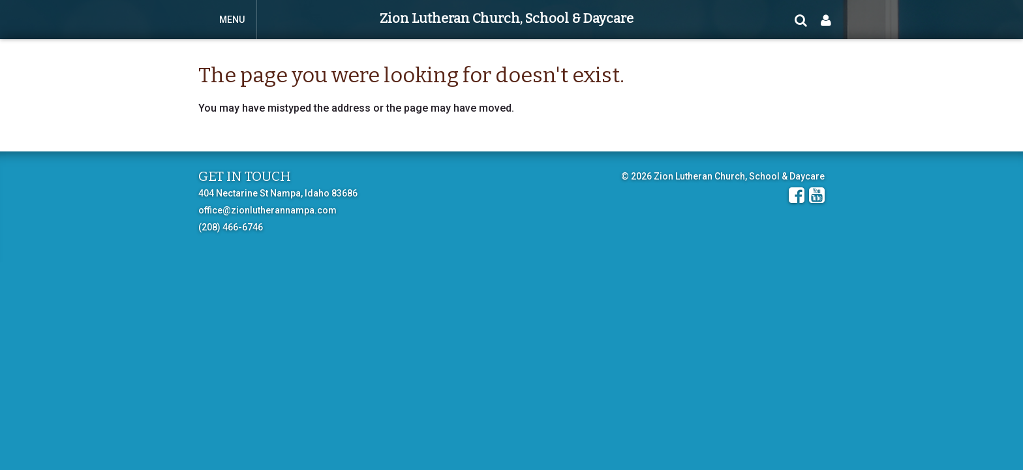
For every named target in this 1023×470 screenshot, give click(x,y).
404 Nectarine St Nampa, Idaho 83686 (278, 193)
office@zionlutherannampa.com (267, 210)
